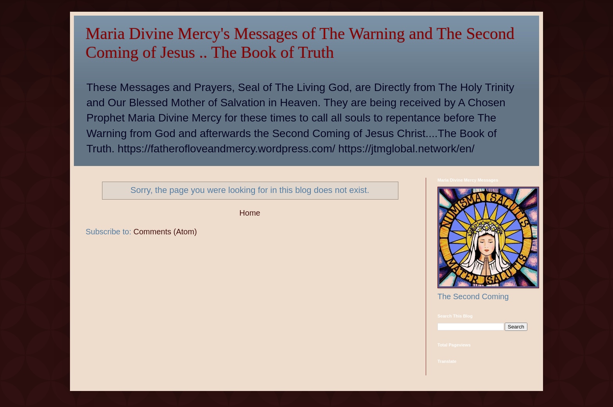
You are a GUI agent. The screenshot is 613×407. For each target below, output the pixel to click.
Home (249, 213)
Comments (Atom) (165, 231)
